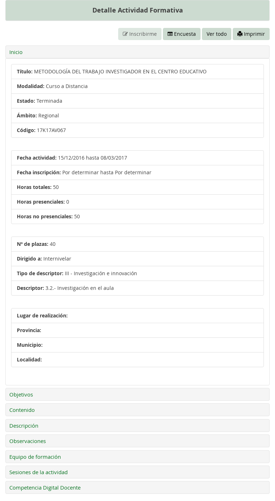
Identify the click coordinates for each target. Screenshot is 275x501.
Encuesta (182, 33)
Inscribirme (140, 33)
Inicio (16, 51)
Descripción (23, 425)
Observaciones (27, 440)
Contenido (22, 409)
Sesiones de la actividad (38, 472)
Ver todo (217, 33)
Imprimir (251, 33)
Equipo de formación (35, 456)
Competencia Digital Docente (45, 487)
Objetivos (21, 394)
